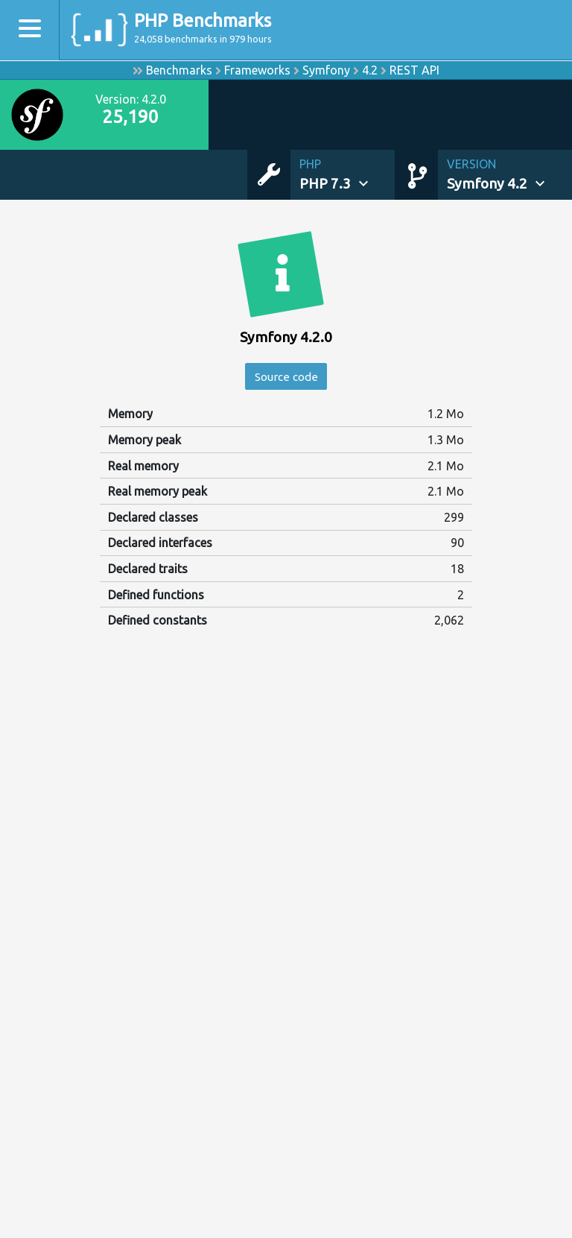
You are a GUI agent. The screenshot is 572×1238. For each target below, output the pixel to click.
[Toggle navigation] (30, 30)
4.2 (370, 70)
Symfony (326, 70)
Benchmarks (179, 70)
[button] (347, 175)
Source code (286, 377)
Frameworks (257, 70)
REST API (414, 70)
